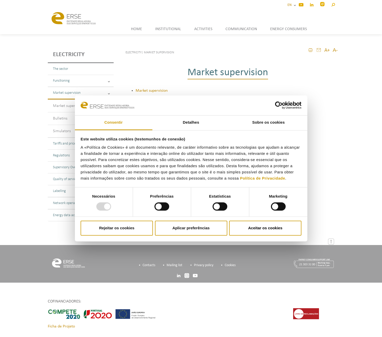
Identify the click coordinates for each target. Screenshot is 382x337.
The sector (60, 69)
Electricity (68, 55)
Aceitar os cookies (265, 228)
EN (290, 5)
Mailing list (174, 265)
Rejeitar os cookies (117, 228)
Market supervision (81, 93)
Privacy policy (203, 265)
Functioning (81, 81)
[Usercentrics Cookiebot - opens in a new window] (278, 105)
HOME (136, 29)
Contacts (149, 265)
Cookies (230, 265)
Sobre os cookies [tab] (268, 122)
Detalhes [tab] (191, 122)
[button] (333, 4)
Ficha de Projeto (61, 326)
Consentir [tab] (113, 122)
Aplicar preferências (190, 228)
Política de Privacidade (262, 178)
